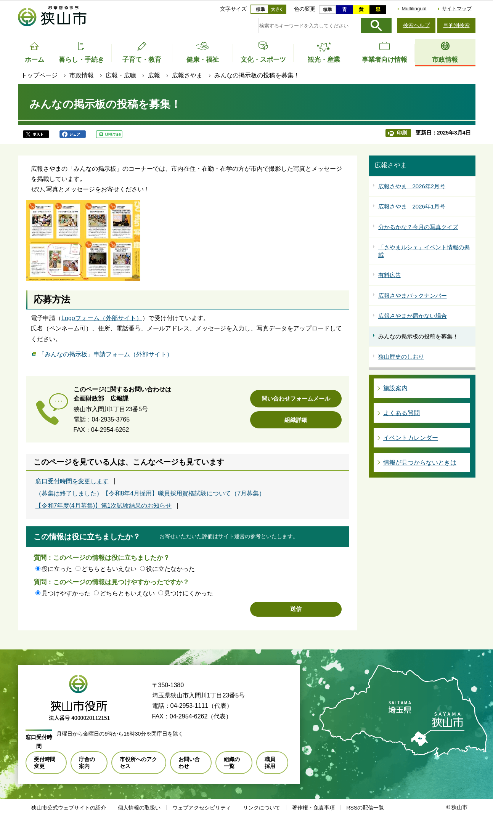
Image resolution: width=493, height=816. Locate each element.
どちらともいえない (109, 569)
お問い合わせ (189, 762)
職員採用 (270, 762)
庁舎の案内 (87, 762)
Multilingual (413, 8)
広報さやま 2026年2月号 (412, 186)
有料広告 (389, 275)
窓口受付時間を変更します (72, 481)
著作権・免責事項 (313, 807)
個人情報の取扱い (139, 807)
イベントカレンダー (410, 437)
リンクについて (261, 807)
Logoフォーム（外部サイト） (101, 318)
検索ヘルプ (416, 25)
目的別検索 (456, 25)
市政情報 (81, 75)
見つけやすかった (66, 593)
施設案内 (395, 388)
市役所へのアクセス (138, 762)
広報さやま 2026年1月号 (412, 206)
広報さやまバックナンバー (412, 295)
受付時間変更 (44, 762)
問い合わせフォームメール (296, 398)
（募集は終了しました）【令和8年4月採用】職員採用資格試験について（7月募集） (150, 494)
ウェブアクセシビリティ (201, 807)
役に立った (57, 569)
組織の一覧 (232, 762)
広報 (154, 75)
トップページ (39, 75)
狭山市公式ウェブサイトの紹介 (68, 807)
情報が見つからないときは (419, 462)
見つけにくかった (188, 593)
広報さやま (187, 75)
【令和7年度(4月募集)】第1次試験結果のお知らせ (103, 506)
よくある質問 (401, 413)
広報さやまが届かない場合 (412, 316)
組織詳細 (295, 420)
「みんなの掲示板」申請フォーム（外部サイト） (106, 353)
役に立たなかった (170, 569)
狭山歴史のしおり (401, 356)
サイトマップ (457, 8)
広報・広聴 (121, 75)
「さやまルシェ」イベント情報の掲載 (424, 251)
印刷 (402, 133)
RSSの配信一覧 (365, 807)
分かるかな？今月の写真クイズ (418, 227)
